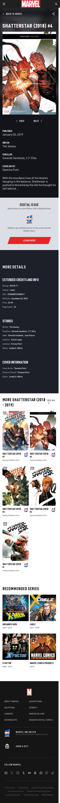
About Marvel (11, 701)
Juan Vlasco (30, 335)
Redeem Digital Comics (41, 720)
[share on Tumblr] (23, 773)
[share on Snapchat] (35, 773)
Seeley (4, 460)
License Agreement (13, 795)
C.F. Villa (31, 158)
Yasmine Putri (10, 169)
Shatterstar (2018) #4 (39, 455)
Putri (17, 460)
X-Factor (6, 663)
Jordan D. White (16, 348)
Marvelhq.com (36, 714)
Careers (8, 714)
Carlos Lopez (16, 339)
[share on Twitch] (46, 773)
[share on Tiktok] (52, 773)
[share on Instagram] (17, 773)
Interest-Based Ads (31, 795)
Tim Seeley (9, 146)
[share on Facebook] (5, 773)
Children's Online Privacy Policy (39, 791)
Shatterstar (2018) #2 (39, 510)
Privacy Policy (23, 788)
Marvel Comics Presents (41, 663)
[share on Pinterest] (41, 773)
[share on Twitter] (11, 773)
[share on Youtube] (29, 773)
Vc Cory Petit (16, 344)
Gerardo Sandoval (13, 158)
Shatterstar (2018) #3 (11, 510)
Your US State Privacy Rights (42, 788)
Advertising (35, 701)
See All (51, 401)
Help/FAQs (9, 707)
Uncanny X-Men (9, 624)
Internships (10, 720)
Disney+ (33, 707)
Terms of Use (10, 788)
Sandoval (11, 460)
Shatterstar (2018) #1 (11, 566)
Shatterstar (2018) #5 (11, 455)
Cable (32, 624)
